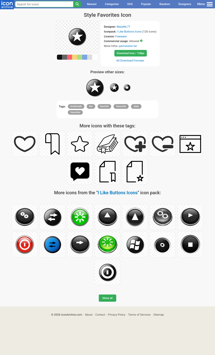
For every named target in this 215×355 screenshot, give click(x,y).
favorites (75, 112)
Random (164, 4)
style (136, 106)
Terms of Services (139, 314)
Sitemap (159, 314)
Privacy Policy (116, 314)
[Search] (77, 4)
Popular (146, 4)
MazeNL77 (123, 26)
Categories (112, 4)
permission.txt (128, 46)
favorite (104, 106)
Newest (91, 4)
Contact (100, 314)
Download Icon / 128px (130, 53)
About (89, 314)
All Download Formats (130, 60)
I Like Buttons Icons (129, 31)
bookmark (76, 106)
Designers (184, 4)
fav (91, 106)
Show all (107, 298)
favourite (121, 106)
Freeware (121, 36)
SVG (130, 4)
